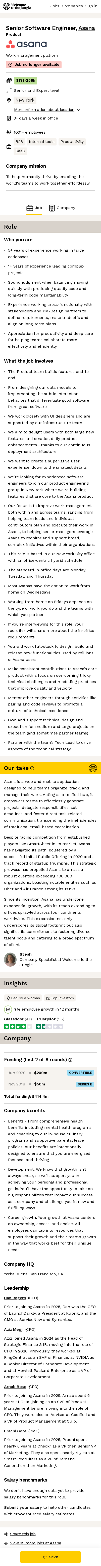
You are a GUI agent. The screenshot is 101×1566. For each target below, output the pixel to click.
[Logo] (17, 6)
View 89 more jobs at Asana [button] (32, 1543)
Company (61, 208)
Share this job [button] (20, 1533)
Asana (86, 28)
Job (34, 208)
